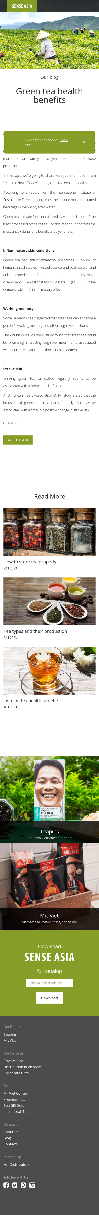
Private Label (14, 1060)
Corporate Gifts (16, 1073)
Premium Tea (14, 1099)
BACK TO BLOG (18, 440)
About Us (11, 1132)
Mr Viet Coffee (15, 1093)
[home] (22, 6)
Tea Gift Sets (13, 1105)
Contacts (10, 1144)
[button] (93, 6)
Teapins (10, 1034)
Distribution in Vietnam (22, 1067)
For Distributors (16, 1164)
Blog (7, 1138)
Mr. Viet (9, 1040)
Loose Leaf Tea (15, 1111)
